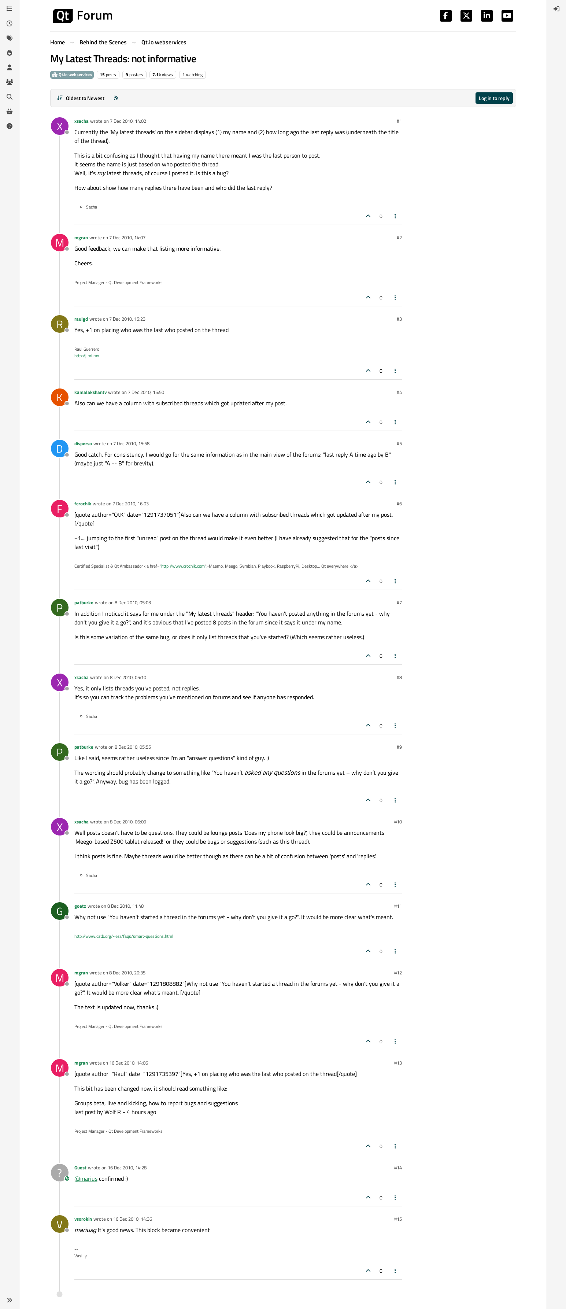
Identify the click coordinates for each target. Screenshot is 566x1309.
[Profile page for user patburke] (60, 607)
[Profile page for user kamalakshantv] (60, 397)
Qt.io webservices (72, 74)
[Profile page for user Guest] (60, 1172)
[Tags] (9, 38)
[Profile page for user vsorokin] (60, 1224)
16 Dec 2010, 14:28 (127, 1167)
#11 (398, 906)
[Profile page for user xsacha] (60, 126)
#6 (399, 503)
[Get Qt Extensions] (9, 111)
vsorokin (83, 1219)
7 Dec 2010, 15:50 (146, 392)
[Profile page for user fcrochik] (60, 508)
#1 (399, 121)
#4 (399, 392)
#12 (398, 972)
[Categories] (9, 9)
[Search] (9, 97)
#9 (399, 747)
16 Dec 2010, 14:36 (132, 1219)
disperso (83, 443)
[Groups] (9, 82)
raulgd (81, 318)
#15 (398, 1219)
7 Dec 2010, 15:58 (131, 443)
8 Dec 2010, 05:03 (133, 602)
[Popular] (9, 53)
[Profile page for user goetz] (60, 911)
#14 (398, 1167)
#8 (399, 677)
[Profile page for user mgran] (60, 242)
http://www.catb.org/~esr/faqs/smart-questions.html (123, 936)
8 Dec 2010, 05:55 (133, 747)
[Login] (556, 9)
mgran (81, 237)
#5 (399, 443)
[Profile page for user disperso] (60, 448)
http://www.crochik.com (183, 566)
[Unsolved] (9, 126)
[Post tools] (395, 216)
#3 (399, 318)
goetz (80, 906)
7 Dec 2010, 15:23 (127, 318)
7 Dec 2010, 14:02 (128, 121)
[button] (9, 1300)
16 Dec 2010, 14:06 (128, 1062)
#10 (398, 821)
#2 (399, 237)
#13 (398, 1062)
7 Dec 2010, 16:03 (130, 503)
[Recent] (9, 23)
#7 (399, 602)
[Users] (9, 67)
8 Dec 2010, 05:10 (128, 677)
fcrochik (82, 503)
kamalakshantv (90, 392)
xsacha (81, 121)
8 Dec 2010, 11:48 (125, 906)
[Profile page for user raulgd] (60, 324)
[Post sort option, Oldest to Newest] (80, 98)
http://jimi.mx (86, 355)
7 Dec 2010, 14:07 (127, 237)
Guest (80, 1167)
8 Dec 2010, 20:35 (127, 972)
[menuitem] (556, 9)
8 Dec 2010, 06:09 (128, 821)
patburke (83, 602)
